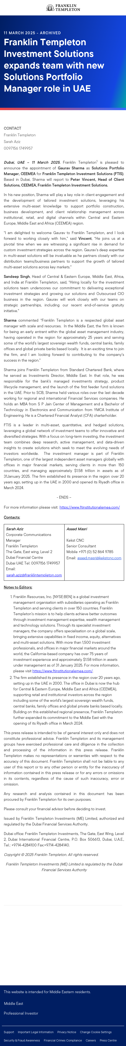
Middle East (13, 1003)
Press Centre (108, 1040)
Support (9, 1032)
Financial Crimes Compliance (63, 1040)
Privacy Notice (66, 1032)
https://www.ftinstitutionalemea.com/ (90, 507)
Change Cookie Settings (96, 1032)
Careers (91, 1040)
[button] (63, 1013)
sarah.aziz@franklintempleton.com (34, 575)
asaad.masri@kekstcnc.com (99, 558)
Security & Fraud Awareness (22, 1040)
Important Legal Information (36, 1032)
